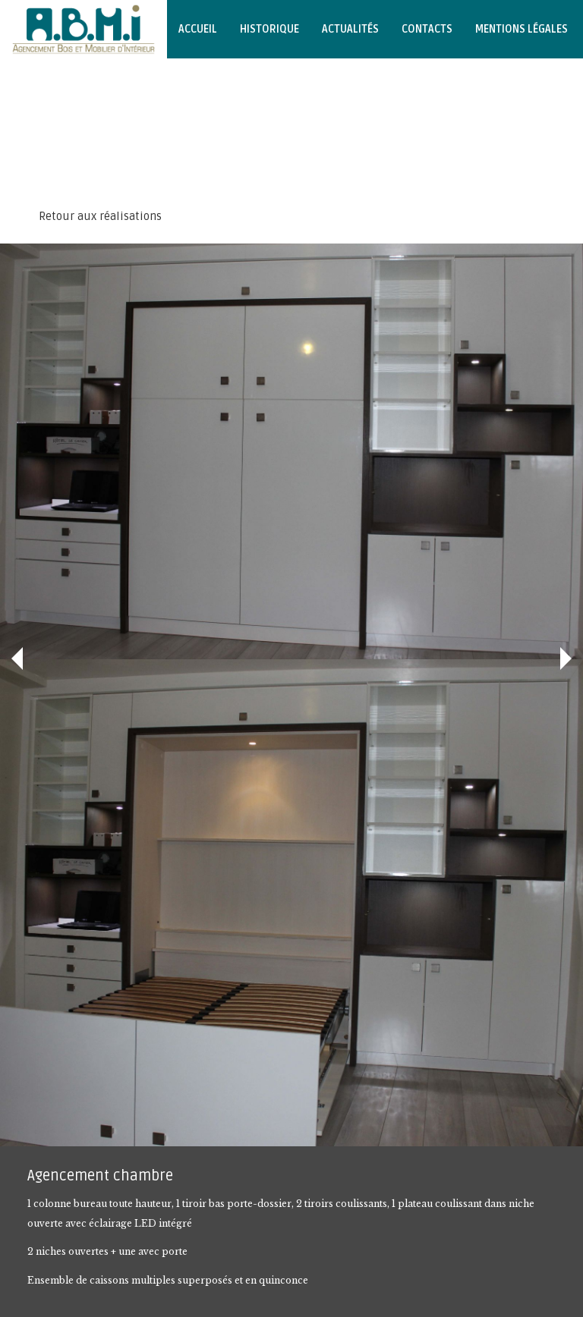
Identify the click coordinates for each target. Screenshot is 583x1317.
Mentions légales (521, 29)
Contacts (427, 29)
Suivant (566, 658)
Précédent (17, 658)
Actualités (350, 29)
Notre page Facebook (67, 87)
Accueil (197, 29)
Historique (269, 29)
